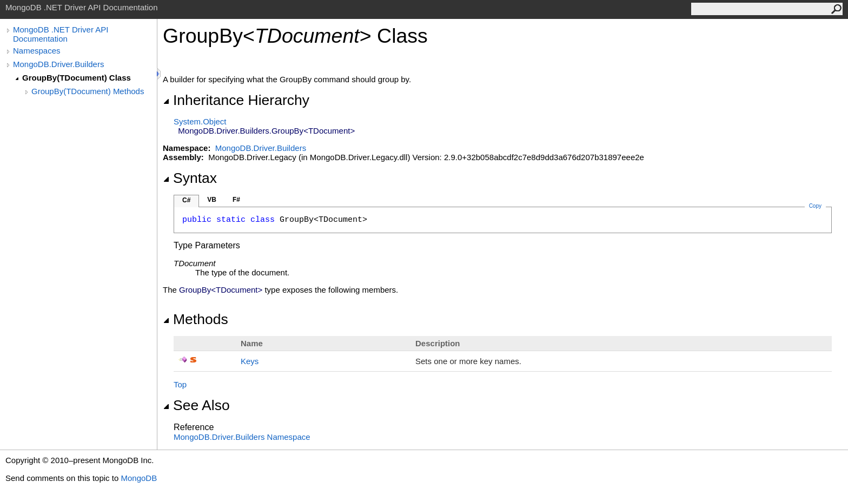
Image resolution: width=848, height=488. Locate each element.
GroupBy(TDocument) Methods (87, 91)
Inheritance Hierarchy (236, 100)
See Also (196, 405)
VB (211, 199)
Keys (250, 361)
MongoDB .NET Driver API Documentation (60, 34)
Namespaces (37, 50)
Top (180, 384)
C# (186, 200)
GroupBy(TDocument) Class (76, 77)
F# (236, 199)
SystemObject (200, 121)
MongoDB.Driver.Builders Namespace (242, 436)
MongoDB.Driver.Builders (58, 64)
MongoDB (139, 478)
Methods (195, 319)
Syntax (190, 178)
